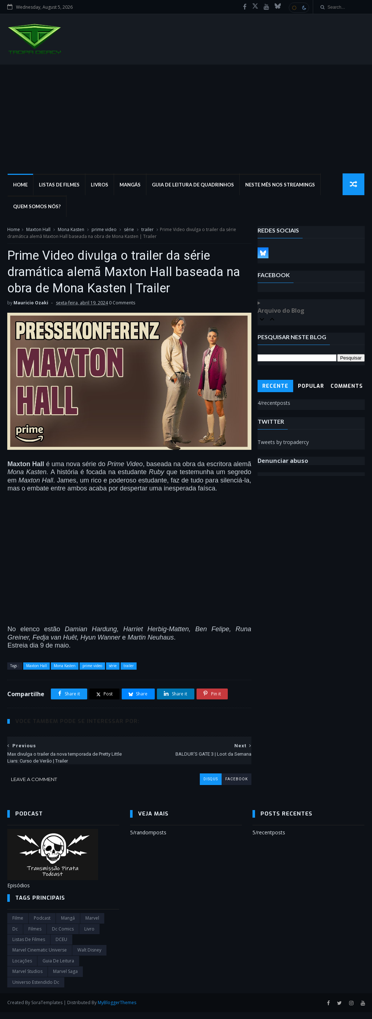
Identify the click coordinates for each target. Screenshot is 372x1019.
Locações (22, 968)
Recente (275, 386)
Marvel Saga (65, 978)
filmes (34, 936)
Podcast (42, 925)
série (129, 230)
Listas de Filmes (59, 185)
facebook (232, 786)
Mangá (68, 925)
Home (20, 185)
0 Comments (122, 304)
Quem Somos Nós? (36, 207)
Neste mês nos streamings (280, 185)
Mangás (129, 185)
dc (15, 936)
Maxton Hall (38, 230)
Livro (89, 936)
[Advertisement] (186, 119)
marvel (92, 925)
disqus (206, 786)
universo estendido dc (35, 989)
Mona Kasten (71, 230)
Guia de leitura (58, 968)
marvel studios (27, 978)
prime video (104, 230)
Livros (99, 185)
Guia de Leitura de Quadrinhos (192, 185)
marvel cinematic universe (39, 957)
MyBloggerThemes (117, 1009)
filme (17, 925)
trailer (147, 230)
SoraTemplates (46, 1009)
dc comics (63, 936)
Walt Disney (89, 957)
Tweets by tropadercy (283, 442)
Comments (347, 386)
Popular (311, 386)
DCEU (61, 946)
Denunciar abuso (283, 461)
